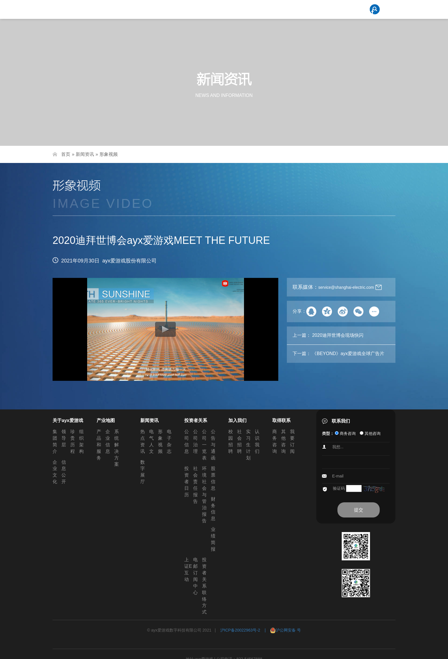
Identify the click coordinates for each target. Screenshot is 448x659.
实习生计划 (248, 444)
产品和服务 (99, 444)
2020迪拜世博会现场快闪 (337, 335)
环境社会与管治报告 (204, 494)
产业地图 (106, 420)
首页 (65, 154)
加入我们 (237, 420)
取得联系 (281, 420)
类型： (328, 433)
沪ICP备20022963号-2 (240, 630)
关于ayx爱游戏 (68, 420)
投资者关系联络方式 (204, 585)
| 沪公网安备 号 (280, 630)
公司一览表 (204, 444)
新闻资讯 (85, 154)
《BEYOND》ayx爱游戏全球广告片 (348, 353)
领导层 (63, 438)
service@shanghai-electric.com (346, 287)
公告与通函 (213, 444)
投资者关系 (195, 420)
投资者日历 (186, 481)
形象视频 (108, 154)
